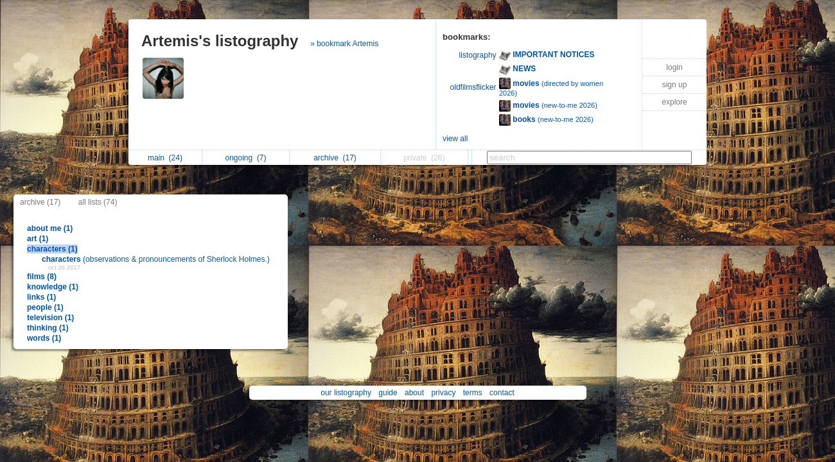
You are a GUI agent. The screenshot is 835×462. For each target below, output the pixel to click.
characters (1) (52, 248)
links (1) (41, 297)
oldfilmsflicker (473, 87)
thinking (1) (48, 327)
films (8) (42, 276)
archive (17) (40, 202)
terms (472, 392)
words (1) (44, 338)
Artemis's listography (219, 40)
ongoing (245, 157)
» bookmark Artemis (344, 43)
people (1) (45, 307)
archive (334, 157)
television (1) (50, 317)
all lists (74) (98, 202)
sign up (674, 84)
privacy (443, 392)
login (674, 67)
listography (478, 55)
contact (501, 392)
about (414, 392)
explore (674, 102)
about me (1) (50, 228)
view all (455, 138)
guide (387, 392)
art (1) (37, 238)
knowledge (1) (52, 286)
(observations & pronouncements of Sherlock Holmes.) (156, 259)
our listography (346, 392)
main (165, 157)
